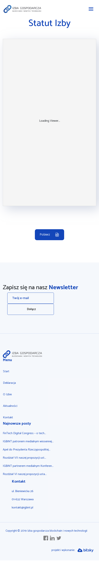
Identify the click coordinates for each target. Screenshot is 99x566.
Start (6, 371)
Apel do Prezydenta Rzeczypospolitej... (26, 449)
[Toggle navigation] (91, 8)
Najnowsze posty (17, 424)
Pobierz (45, 234)
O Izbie (7, 394)
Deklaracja (9, 382)
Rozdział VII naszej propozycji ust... (24, 457)
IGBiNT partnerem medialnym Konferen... (28, 465)
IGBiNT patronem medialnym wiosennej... (28, 441)
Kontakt (8, 417)
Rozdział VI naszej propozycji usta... (25, 474)
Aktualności (10, 405)
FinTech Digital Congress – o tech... (24, 433)
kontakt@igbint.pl (22, 507)
